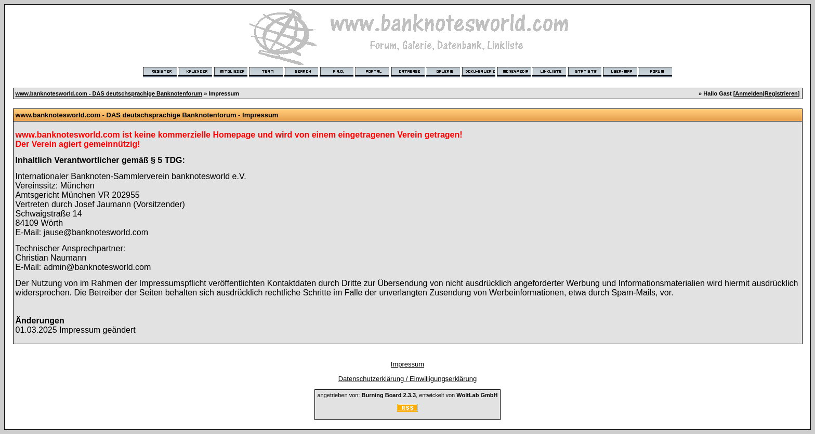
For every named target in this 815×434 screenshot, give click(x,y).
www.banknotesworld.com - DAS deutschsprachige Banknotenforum (109, 93)
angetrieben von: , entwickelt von (407, 395)
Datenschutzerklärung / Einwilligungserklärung (407, 379)
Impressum (407, 364)
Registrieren (781, 93)
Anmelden (749, 93)
